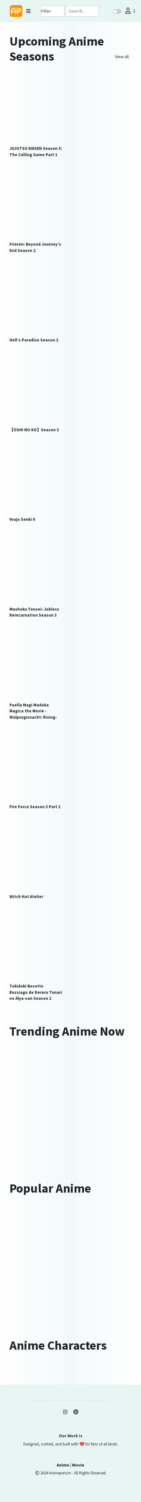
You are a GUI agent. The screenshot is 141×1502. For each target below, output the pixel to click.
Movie (78, 1465)
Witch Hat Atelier (26, 896)
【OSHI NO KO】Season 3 (34, 430)
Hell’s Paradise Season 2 (33, 340)
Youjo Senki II (22, 519)
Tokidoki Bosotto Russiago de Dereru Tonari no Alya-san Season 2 (35, 992)
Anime (63, 1465)
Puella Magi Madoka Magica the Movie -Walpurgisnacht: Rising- (33, 711)
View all (122, 56)
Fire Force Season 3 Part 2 (34, 806)
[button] (129, 11)
